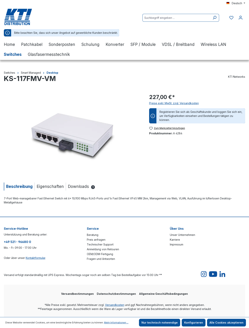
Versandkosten (114, 305)
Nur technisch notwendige (159, 322)
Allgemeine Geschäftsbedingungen (163, 293)
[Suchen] (214, 18)
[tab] (19, 186)
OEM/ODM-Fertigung (100, 254)
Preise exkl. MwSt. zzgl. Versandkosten (174, 103)
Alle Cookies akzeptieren (226, 322)
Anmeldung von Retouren (103, 249)
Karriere (175, 239)
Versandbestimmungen (77, 293)
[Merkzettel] (231, 17)
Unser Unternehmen (182, 234)
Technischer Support (100, 244)
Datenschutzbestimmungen (116, 293)
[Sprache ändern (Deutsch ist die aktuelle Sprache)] (235, 3)
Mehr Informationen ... (116, 322)
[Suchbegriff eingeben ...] (176, 18)
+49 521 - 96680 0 (17, 242)
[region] (72, 134)
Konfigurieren (193, 322)
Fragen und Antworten (101, 258)
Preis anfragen (96, 239)
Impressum (176, 244)
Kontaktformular (35, 257)
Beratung (92, 234)
